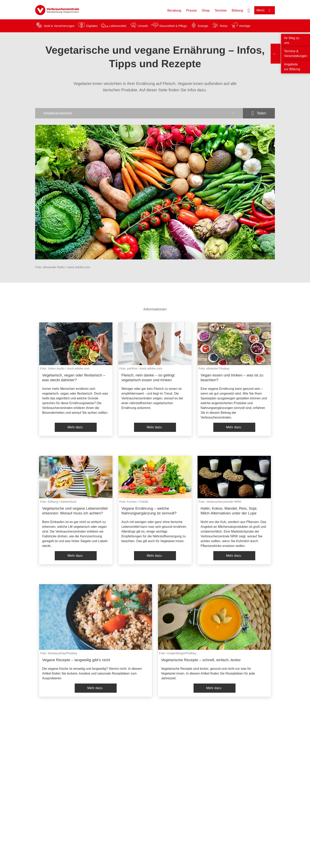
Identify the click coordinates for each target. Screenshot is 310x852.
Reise (223, 26)
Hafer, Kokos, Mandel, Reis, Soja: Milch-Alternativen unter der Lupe (229, 510)
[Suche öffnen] (249, 10)
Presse (191, 10)
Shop (206, 10)
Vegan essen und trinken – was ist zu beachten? (232, 377)
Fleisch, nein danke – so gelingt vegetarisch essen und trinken (148, 377)
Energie (203, 26)
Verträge (244, 26)
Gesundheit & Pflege (173, 26)
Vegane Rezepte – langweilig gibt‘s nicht (76, 660)
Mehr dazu (75, 427)
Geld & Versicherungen (59, 26)
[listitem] (75, 379)
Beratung (174, 10)
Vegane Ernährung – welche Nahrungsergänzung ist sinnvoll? (149, 510)
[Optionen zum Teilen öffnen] (259, 113)
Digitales (92, 26)
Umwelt (143, 26)
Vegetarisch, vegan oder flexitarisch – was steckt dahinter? (73, 377)
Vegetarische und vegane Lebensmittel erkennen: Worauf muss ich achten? (74, 510)
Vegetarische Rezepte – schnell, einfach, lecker (201, 660)
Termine (221, 10)
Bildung (237, 10)
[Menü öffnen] (264, 10)
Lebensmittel (117, 26)
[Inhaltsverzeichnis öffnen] (139, 113)
